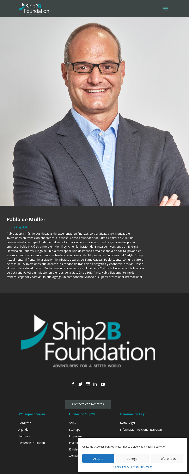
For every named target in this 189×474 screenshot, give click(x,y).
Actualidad (76, 456)
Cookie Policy (121, 467)
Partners (24, 436)
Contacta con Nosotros (88, 404)
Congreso (24, 423)
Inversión (75, 443)
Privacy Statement (141, 467)
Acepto (98, 458)
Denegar (132, 458)
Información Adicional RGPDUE (141, 429)
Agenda (23, 429)
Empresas (75, 436)
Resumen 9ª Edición (31, 443)
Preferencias (167, 458)
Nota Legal (127, 423)
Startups (74, 429)
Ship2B (73, 423)
